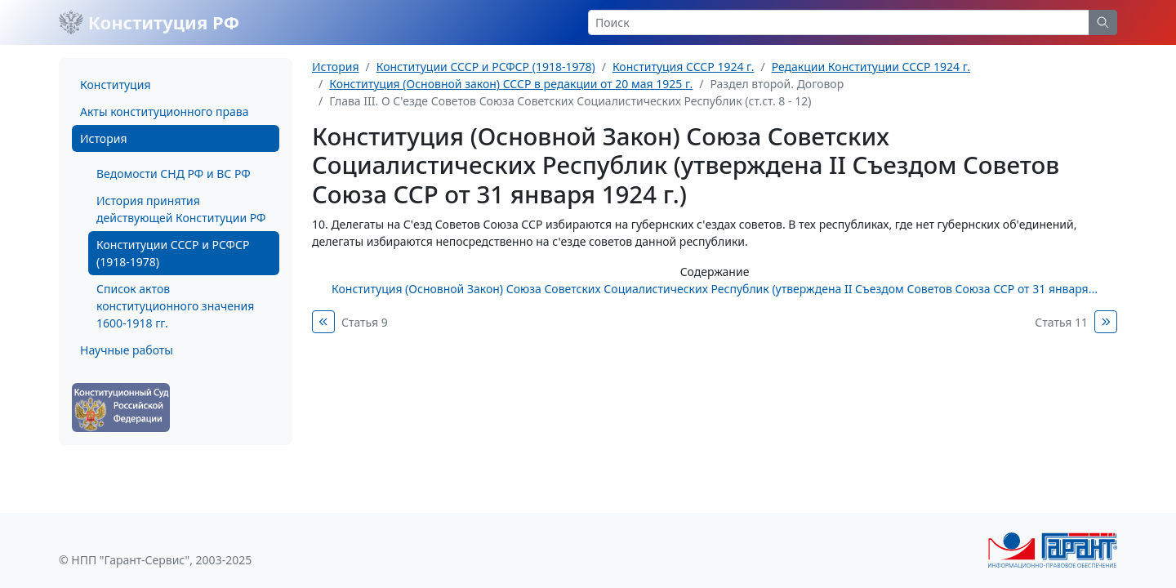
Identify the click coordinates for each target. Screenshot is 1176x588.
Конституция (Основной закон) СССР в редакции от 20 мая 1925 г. (511, 83)
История (103, 138)
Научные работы (126, 350)
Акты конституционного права (164, 111)
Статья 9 (364, 322)
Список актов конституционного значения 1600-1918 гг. (175, 306)
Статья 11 (1061, 322)
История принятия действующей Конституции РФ (180, 209)
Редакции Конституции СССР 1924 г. (871, 66)
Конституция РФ (149, 22)
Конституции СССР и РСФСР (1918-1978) (172, 253)
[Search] (838, 22)
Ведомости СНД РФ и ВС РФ (173, 173)
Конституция (115, 84)
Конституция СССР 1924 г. (683, 66)
